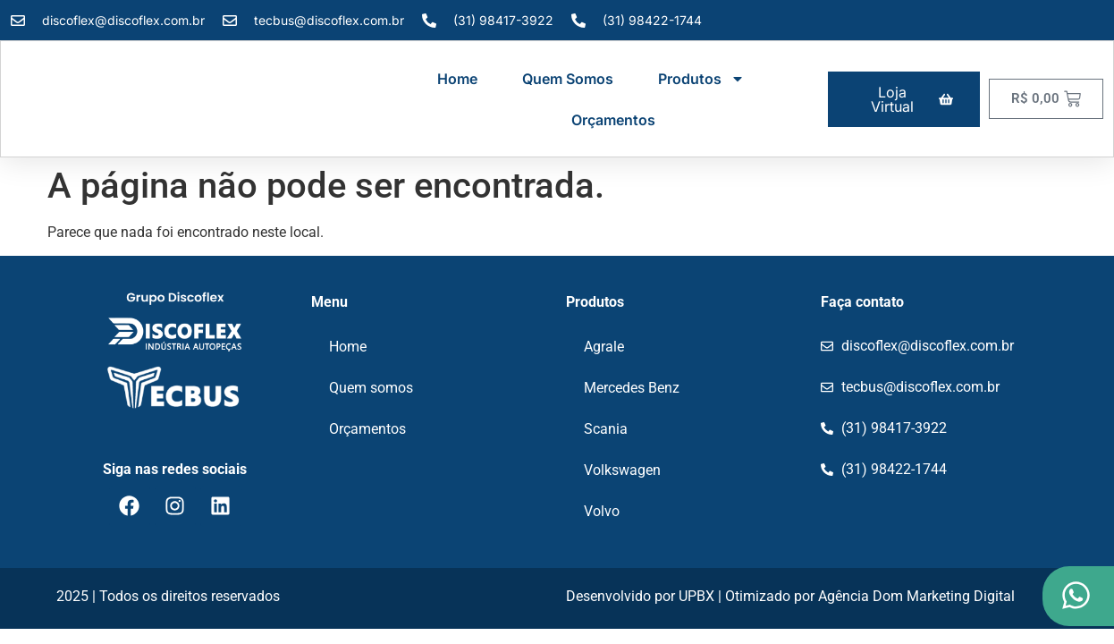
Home (457, 79)
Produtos (701, 79)
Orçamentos (613, 120)
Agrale (604, 346)
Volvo (602, 511)
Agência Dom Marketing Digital (916, 596)
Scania (606, 428)
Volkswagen (622, 470)
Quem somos (567, 79)
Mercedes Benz (631, 387)
